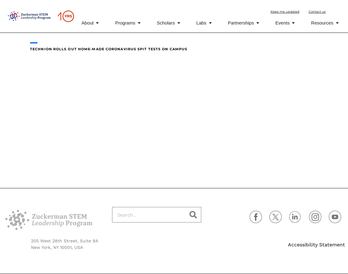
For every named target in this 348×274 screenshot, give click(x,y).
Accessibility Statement (316, 245)
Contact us (317, 12)
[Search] (193, 214)
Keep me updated (285, 12)
